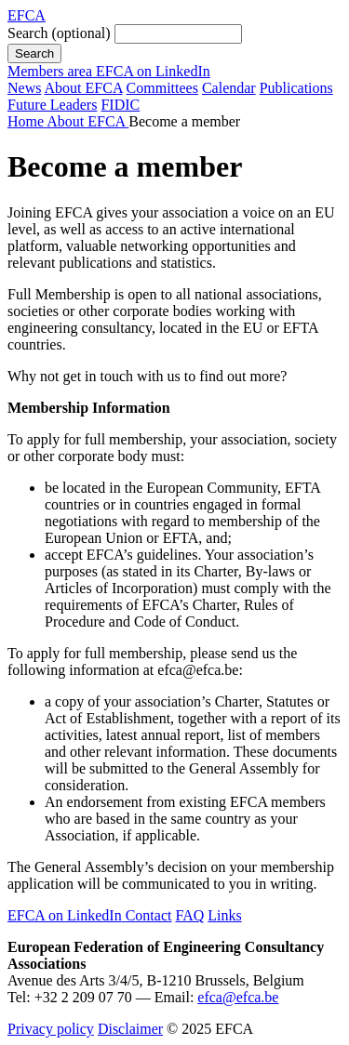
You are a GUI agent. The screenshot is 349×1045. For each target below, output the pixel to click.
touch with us (142, 376)
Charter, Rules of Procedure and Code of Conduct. (169, 613)
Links (224, 915)
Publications (296, 88)
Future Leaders (52, 104)
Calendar (229, 88)
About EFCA (84, 88)
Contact (149, 915)
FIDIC (120, 104)
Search (59, 33)
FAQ (189, 915)
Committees (162, 88)
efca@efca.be (237, 997)
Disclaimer (130, 1029)
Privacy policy (50, 1029)
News (24, 88)
